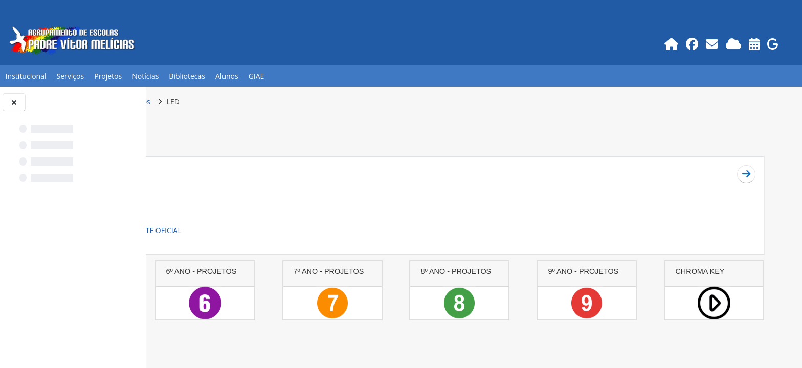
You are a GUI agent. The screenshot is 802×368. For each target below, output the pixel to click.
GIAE (256, 76)
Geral (195, 171)
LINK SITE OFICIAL (296, 230)
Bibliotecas (187, 76)
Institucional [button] (26, 76)
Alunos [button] (226, 76)
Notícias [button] (145, 76)
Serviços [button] (70, 76)
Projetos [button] (108, 76)
